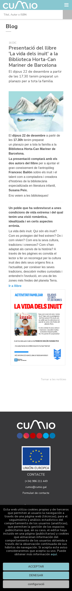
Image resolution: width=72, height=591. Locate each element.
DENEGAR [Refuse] (36, 575)
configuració (36, 584)
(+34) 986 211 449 (36, 481)
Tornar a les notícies (53, 379)
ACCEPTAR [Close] (36, 566)
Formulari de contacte (36, 493)
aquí (54, 554)
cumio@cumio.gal (36, 487)
